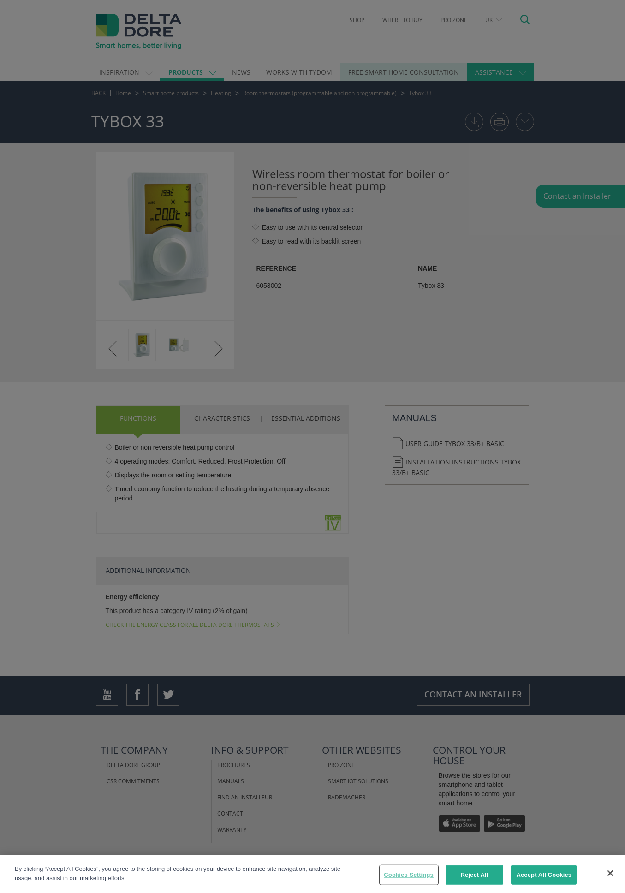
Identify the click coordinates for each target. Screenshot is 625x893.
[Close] (610, 882)
